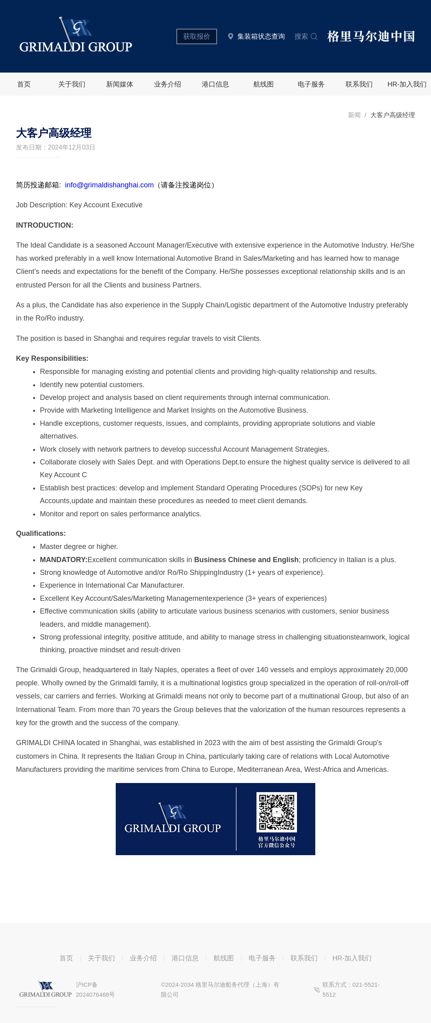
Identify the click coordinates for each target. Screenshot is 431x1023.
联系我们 (359, 84)
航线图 (263, 84)
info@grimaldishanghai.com (109, 185)
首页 (24, 84)
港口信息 (215, 84)
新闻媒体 (119, 84)
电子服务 (311, 84)
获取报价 (196, 36)
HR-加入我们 (407, 84)
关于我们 (71, 84)
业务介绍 (167, 84)
